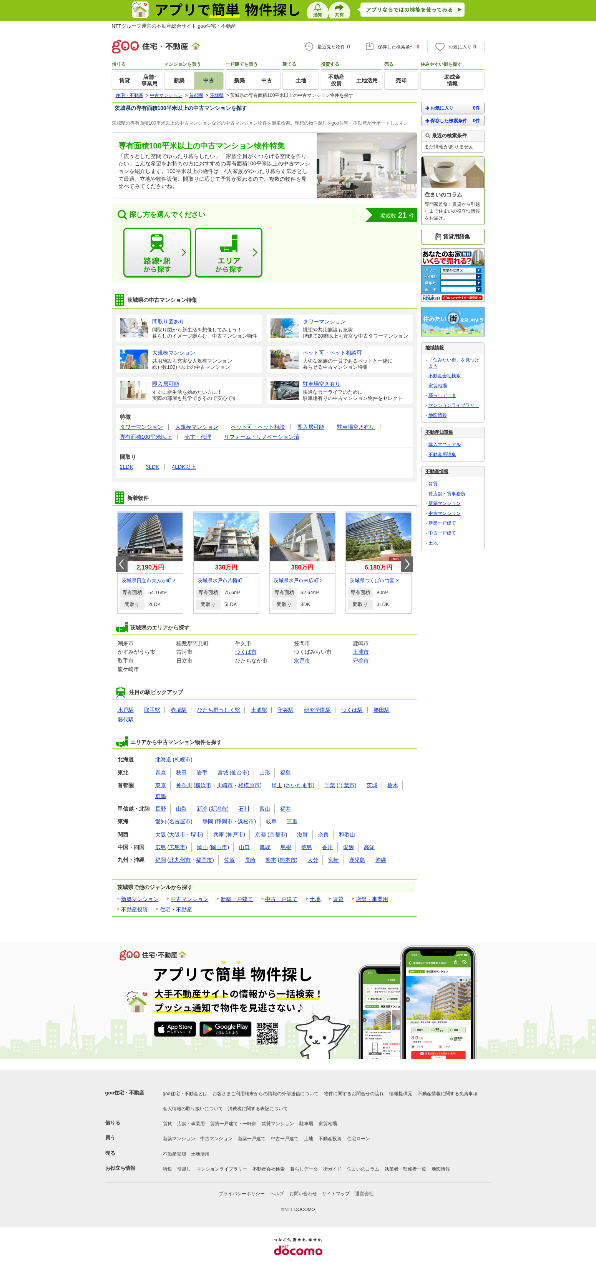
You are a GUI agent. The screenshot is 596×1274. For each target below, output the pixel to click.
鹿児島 (357, 860)
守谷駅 (285, 710)
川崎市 (225, 785)
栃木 (392, 785)
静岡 (208, 821)
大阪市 (177, 834)
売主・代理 (197, 437)
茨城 (372, 785)
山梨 (181, 809)
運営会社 (364, 1193)
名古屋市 (180, 821)
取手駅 (152, 710)
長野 (160, 809)
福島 (285, 772)
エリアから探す (228, 253)
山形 (264, 772)
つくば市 (246, 652)
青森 (160, 772)
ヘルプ (277, 1193)
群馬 (160, 796)
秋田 (181, 772)
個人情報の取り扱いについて (193, 1108)
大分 (312, 860)
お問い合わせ (303, 1193)
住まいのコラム (363, 1169)
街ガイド (332, 1169)
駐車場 (306, 1123)
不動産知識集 (439, 432)
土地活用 (200, 1154)
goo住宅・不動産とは (185, 1093)
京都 (260, 834)
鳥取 (265, 847)
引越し (184, 1169)
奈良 (323, 834)
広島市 (177, 847)
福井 (285, 809)
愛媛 (348, 847)
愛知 (160, 821)
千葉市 (347, 785)
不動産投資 (134, 909)
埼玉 (277, 785)
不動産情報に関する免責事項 (448, 1093)
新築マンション (140, 899)
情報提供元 (400, 1093)
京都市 (277, 834)
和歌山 (347, 834)
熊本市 (288, 860)
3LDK (152, 467)
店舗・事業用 (372, 899)
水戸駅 (126, 710)
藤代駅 (126, 719)
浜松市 (246, 821)
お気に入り (452, 107)
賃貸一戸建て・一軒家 (233, 1123)
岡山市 (219, 847)
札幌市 (182, 759)
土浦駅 (259, 710)
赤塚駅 (179, 710)
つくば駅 (352, 710)
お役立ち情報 (120, 1168)
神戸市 (235, 834)
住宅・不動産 (176, 909)
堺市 (196, 834)
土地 (315, 899)
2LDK (126, 467)
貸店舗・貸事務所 (446, 493)
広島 (160, 847)
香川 (327, 847)
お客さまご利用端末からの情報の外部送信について (266, 1093)
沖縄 (380, 860)
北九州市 (180, 860)
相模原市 (249, 785)
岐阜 (271, 821)
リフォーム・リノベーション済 (261, 437)
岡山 (202, 847)
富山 (264, 809)
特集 (167, 1169)
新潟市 (219, 809)
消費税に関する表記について (258, 1108)
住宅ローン (358, 1138)
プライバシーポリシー (242, 1193)
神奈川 (184, 785)
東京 (160, 785)
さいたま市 (299, 785)
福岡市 (204, 860)
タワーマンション (141, 427)
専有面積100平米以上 (146, 437)
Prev (122, 564)
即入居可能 (310, 427)
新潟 (202, 809)
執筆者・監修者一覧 (405, 1169)
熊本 (271, 860)
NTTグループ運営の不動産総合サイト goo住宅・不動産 (174, 26)
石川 (244, 809)
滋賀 (302, 834)
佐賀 (229, 860)
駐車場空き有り (356, 427)
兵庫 (218, 834)
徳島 (306, 847)
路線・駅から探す (157, 253)
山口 (244, 847)
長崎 (250, 860)
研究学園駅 (317, 710)
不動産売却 (174, 1154)
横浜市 (203, 785)
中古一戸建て (281, 899)
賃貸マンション (278, 1123)
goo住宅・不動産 (124, 1093)
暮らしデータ (442, 395)
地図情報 (437, 415)
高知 (369, 847)
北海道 (163, 759)
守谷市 (361, 661)
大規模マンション (196, 427)
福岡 (160, 860)
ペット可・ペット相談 (258, 427)
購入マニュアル (444, 444)
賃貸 (338, 899)
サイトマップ (336, 1193)
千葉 (329, 785)
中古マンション (189, 899)
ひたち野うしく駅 (218, 710)
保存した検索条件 (452, 120)
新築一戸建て (237, 899)
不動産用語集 (442, 454)
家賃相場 (437, 385)
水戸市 (302, 661)
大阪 (160, 834)
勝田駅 (382, 710)
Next (407, 564)
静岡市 (224, 821)
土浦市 (361, 652)
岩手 (202, 772)
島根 (286, 847)
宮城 (222, 772)
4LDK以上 (184, 467)
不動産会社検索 (444, 375)
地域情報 (434, 347)
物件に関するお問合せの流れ (354, 1093)
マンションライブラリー (453, 405)
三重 (292, 821)
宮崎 (333, 860)
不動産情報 (436, 471)
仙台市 (239, 772)
